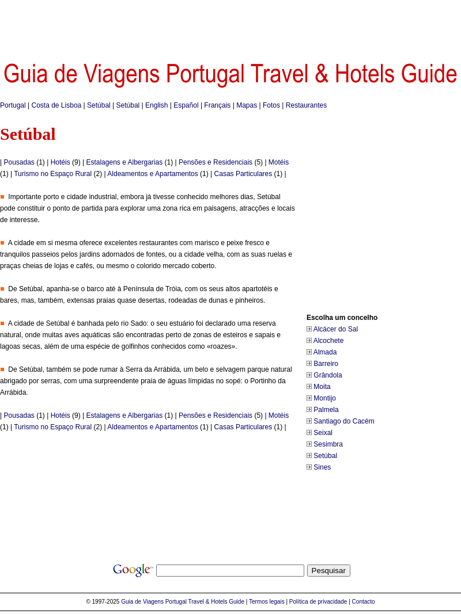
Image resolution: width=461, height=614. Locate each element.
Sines (322, 467)
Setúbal (99, 105)
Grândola (327, 375)
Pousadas (18, 162)
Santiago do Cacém (343, 421)
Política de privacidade (318, 601)
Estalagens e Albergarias (124, 162)
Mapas (246, 105)
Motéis (279, 162)
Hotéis (60, 162)
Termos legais (267, 601)
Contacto (363, 601)
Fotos (271, 105)
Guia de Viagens (142, 601)
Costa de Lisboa (57, 105)
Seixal (322, 433)
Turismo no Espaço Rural (53, 174)
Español (185, 105)
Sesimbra (328, 444)
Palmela (325, 410)
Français (217, 105)
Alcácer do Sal (335, 329)
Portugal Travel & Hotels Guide (204, 601)
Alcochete (328, 341)
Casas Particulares (243, 174)
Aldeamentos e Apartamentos (152, 174)
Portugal (13, 105)
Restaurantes (306, 105)
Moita (321, 387)
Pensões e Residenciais (215, 162)
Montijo (324, 398)
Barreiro (325, 364)
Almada (325, 352)
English (156, 105)
